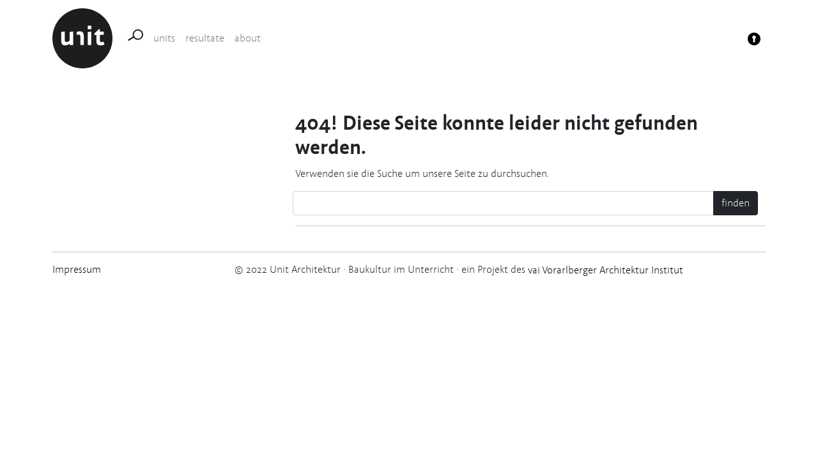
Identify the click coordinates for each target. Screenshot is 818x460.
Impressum (76, 269)
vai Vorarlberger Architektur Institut (604, 270)
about (248, 38)
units (164, 38)
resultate (204, 38)
